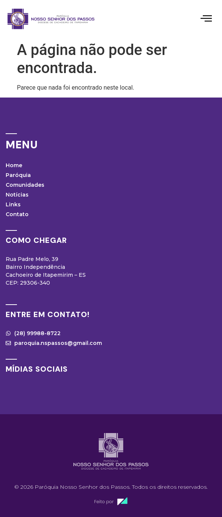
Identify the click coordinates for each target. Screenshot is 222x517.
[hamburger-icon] (206, 19)
